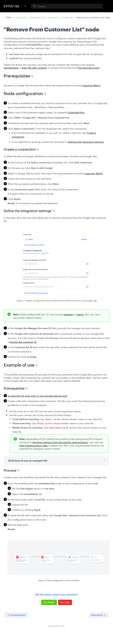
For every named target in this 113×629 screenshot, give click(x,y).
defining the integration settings (86, 141)
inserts (80, 314)
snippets (68, 314)
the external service (88, 67)
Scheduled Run (76, 112)
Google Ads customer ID (22, 342)
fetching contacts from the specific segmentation (59, 442)
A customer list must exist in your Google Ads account (37, 395)
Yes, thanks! (49, 602)
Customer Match (91, 85)
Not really (65, 602)
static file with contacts (34, 67)
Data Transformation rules (33, 445)
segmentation (11, 67)
